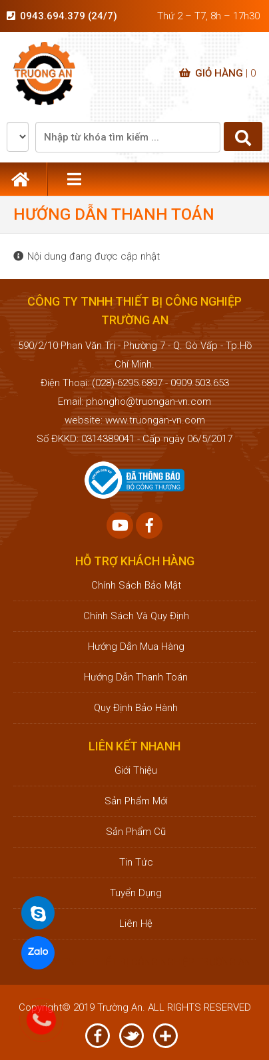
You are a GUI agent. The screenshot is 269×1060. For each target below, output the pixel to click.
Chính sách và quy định (135, 616)
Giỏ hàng (217, 73)
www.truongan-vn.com (155, 420)
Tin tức (135, 862)
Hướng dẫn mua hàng (134, 647)
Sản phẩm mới (135, 801)
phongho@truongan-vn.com (148, 401)
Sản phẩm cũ (134, 832)
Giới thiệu (134, 770)
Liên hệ (134, 923)
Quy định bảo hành (134, 708)
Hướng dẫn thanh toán (134, 677)
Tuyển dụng (134, 893)
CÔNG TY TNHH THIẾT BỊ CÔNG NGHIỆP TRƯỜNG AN (134, 962)
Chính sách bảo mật (135, 585)
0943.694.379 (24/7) (68, 16)
